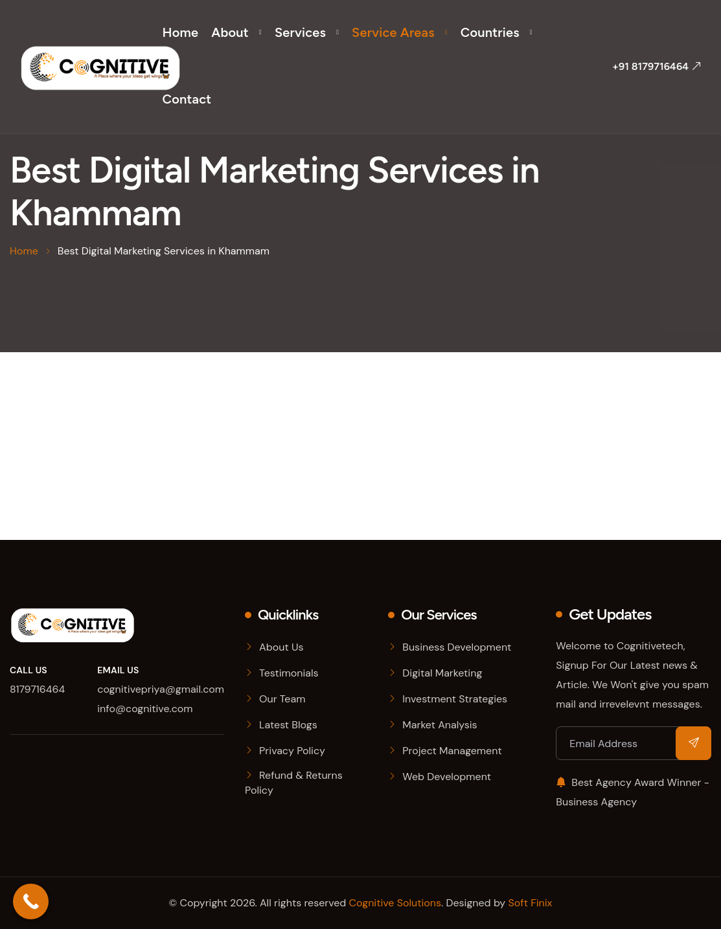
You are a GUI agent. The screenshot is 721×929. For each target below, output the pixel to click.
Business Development (456, 647)
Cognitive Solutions (395, 903)
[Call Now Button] (31, 901)
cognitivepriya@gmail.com (160, 689)
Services (300, 32)
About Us (281, 647)
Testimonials (289, 673)
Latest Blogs (288, 725)
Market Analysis (439, 725)
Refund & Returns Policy (294, 782)
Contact (187, 99)
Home (181, 32)
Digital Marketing (442, 673)
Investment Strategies (454, 699)
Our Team (282, 699)
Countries (490, 32)
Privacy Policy (292, 750)
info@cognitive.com (144, 708)
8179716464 (37, 689)
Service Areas (393, 32)
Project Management (451, 750)
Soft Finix (530, 903)
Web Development (446, 776)
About (230, 32)
